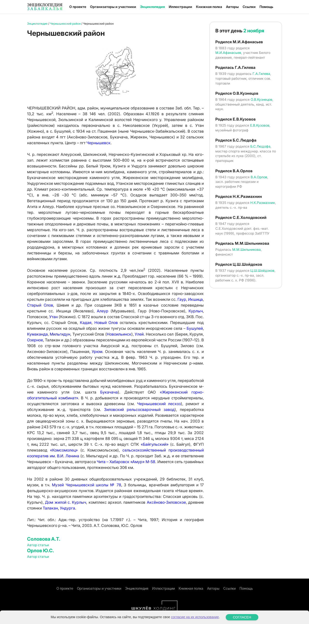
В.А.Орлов (259, 177)
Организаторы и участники (113, 7)
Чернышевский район (65, 23)
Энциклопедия (152, 7)
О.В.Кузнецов (261, 99)
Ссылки (249, 7)
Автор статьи (38, 545)
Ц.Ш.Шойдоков (262, 270)
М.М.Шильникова (246, 249)
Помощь (266, 7)
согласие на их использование (195, 617)
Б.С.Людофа (260, 146)
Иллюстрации (180, 7)
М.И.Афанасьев (228, 52)
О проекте (77, 7)
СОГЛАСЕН (242, 617)
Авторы (232, 7)
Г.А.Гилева (261, 74)
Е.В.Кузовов (259, 125)
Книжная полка (209, 7)
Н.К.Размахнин (262, 203)
